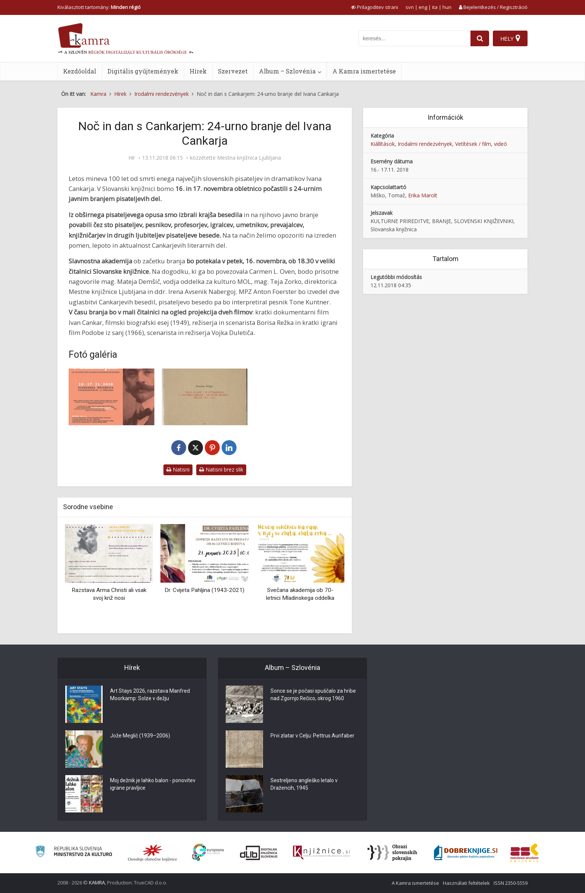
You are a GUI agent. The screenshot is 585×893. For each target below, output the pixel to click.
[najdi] (479, 38)
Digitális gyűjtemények (142, 71)
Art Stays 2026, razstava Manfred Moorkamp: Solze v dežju (150, 695)
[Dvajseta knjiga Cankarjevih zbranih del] (205, 397)
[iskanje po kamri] (414, 38)
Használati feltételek (466, 883)
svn (410, 7)
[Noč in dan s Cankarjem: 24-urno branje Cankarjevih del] (111, 397)
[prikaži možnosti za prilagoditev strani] (374, 7)
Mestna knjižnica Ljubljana (249, 157)
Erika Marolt (422, 195)
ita (435, 7)
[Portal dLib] (258, 852)
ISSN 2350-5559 (511, 883)
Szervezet (233, 71)
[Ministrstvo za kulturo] (73, 853)
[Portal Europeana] (208, 852)
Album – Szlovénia (287, 71)
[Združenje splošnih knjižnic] (524, 852)
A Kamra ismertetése (364, 71)
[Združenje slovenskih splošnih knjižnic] (321, 852)
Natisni (178, 469)
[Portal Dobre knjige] (465, 852)
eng (423, 7)
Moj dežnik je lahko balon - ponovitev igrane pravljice (152, 784)
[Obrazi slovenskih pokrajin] (392, 852)
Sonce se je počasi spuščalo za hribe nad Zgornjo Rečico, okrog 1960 (313, 695)
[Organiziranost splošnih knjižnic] (153, 852)
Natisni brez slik (221, 469)
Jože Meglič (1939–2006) (140, 736)
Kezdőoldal (79, 71)
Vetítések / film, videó (481, 143)
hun (446, 7)
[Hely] (510, 38)
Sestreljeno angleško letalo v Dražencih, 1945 (304, 784)
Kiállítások (382, 143)
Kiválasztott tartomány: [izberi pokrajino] (99, 7)
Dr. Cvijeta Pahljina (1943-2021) (204, 590)
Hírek (198, 71)
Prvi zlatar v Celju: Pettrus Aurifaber (312, 736)
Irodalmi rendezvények (425, 143)
